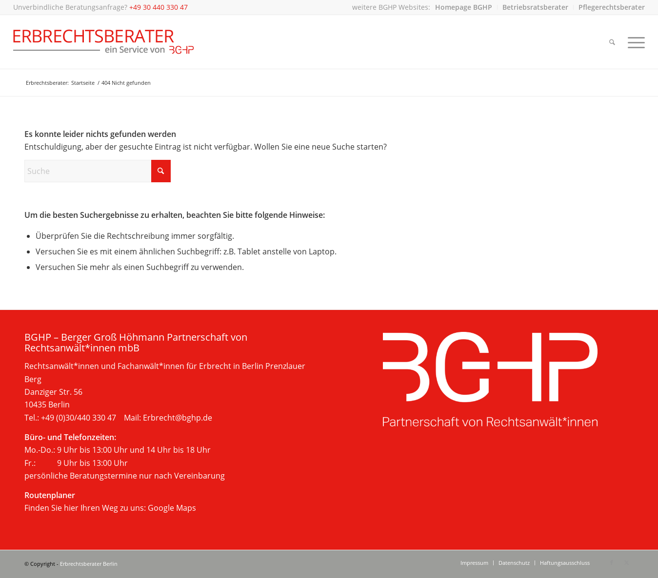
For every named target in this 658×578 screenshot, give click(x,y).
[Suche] (612, 42)
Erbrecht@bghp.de (177, 417)
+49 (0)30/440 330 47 (78, 417)
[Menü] (633, 42)
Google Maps (172, 507)
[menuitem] (464, 7)
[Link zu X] (626, 562)
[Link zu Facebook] (611, 562)
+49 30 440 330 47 (158, 7)
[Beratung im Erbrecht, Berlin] (103, 42)
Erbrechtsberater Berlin (89, 563)
